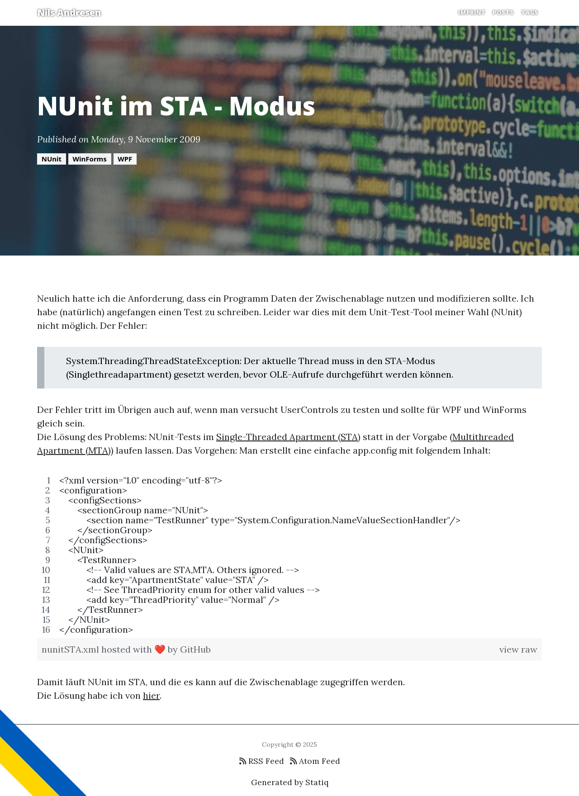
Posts (503, 12)
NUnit (52, 158)
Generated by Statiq (289, 782)
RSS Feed (261, 761)
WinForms (90, 158)
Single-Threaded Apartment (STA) (288, 436)
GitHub (195, 649)
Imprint (471, 12)
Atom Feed (315, 761)
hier (151, 695)
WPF (125, 158)
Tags (529, 12)
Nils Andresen (69, 12)
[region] (289, 555)
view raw (518, 649)
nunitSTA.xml (71, 649)
